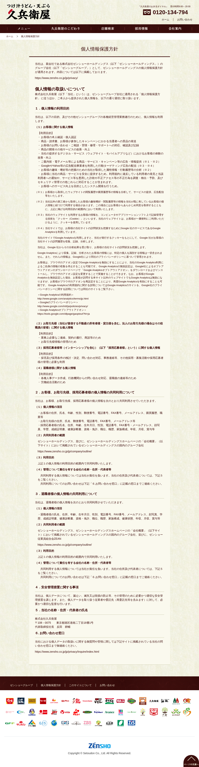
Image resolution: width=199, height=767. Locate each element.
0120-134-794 (165, 12)
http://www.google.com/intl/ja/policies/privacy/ (63, 306)
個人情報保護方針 (51, 685)
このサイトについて (80, 685)
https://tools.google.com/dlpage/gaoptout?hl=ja (64, 313)
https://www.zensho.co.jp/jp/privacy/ (56, 78)
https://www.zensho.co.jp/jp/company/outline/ (65, 451)
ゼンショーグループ (21, 685)
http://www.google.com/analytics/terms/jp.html (63, 298)
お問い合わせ (184, 19)
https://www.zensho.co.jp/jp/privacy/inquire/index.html (67, 651)
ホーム (165, 19)
